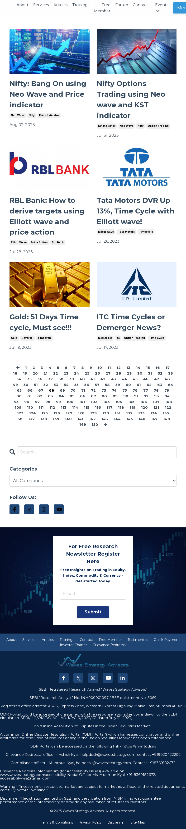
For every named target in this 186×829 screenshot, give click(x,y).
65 (19, 390)
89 (115, 396)
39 (71, 379)
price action (39, 242)
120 (144, 407)
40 (82, 379)
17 (168, 368)
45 (135, 379)
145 (129, 419)
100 (70, 402)
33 (170, 373)
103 (106, 402)
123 (20, 413)
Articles (61, 5)
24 (76, 373)
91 (136, 396)
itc (118, 338)
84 (61, 396)
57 (97, 385)
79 (166, 390)
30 (139, 373)
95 (16, 402)
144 (117, 419)
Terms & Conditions (57, 822)
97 (37, 402)
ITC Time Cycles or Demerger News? (131, 322)
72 (93, 390)
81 (29, 396)
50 (26, 385)
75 (124, 390)
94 (167, 396)
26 (97, 373)
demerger (105, 338)
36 (39, 379)
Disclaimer (116, 822)
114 (75, 407)
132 (129, 413)
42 (102, 379)
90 (125, 396)
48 (167, 379)
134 (153, 413)
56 (86, 385)
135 (166, 413)
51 (36, 385)
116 (98, 407)
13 (128, 368)
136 (19, 419)
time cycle (156, 338)
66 (30, 390)
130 (105, 413)
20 (35, 373)
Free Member (102, 8)
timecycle (146, 232)
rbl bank (58, 242)
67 (40, 390)
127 (69, 413)
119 (132, 407)
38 (60, 379)
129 (93, 413)
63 (159, 385)
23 (66, 373)
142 (92, 419)
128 (81, 413)
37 (50, 379)
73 (103, 390)
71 (83, 390)
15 (148, 368)
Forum (122, 5)
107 (156, 402)
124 (32, 413)
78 (156, 390)
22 (55, 373)
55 (76, 385)
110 (30, 407)
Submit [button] (93, 612)
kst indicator (106, 125)
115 (86, 407)
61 (139, 385)
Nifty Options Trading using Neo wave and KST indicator (131, 99)
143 (104, 419)
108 (168, 402)
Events (162, 8)
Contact (140, 5)
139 (56, 419)
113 (64, 407)
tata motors (126, 232)
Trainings (81, 5)
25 (87, 373)
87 (93, 396)
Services (41, 5)
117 (109, 407)
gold (14, 338)
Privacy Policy (90, 822)
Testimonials (138, 640)
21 (45, 373)
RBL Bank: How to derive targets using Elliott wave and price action (47, 216)
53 (56, 385)
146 (141, 419)
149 (82, 424)
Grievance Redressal (109, 645)
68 (51, 390)
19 (25, 373)
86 (82, 396)
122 (168, 407)
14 (138, 368)
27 (108, 373)
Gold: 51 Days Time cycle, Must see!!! (44, 322)
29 (129, 373)
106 (143, 402)
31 (150, 373)
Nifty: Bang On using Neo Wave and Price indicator (48, 94)
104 (118, 402)
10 (100, 368)
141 (80, 419)
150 (95, 424)
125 (45, 413)
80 (19, 396)
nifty (32, 115)
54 (66, 385)
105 (131, 402)
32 (160, 373)
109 (18, 407)
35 (29, 379)
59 (117, 385)
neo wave (17, 115)
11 (109, 368)
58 (107, 385)
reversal (27, 338)
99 (58, 402)
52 (45, 385)
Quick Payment (167, 640)
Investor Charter (73, 645)
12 (119, 368)
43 (113, 379)
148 (166, 419)
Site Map (137, 822)
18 (15, 373)
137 (31, 419)
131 (117, 413)
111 (41, 407)
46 (145, 379)
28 (118, 373)
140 (68, 419)
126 (56, 413)
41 (93, 379)
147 (154, 419)
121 (156, 407)
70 (73, 390)
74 (114, 390)
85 (72, 396)
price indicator (49, 115)
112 (52, 407)
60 (128, 385)
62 (149, 385)
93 (156, 396)
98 (47, 402)
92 (146, 396)
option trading (158, 125)
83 (50, 396)
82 (39, 396)
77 (145, 390)
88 (104, 396)
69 (62, 390)
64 (170, 385)
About (23, 5)
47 (156, 379)
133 (141, 413)
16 (158, 368)
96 (26, 402)
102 (94, 402)
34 (18, 379)
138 (43, 419)
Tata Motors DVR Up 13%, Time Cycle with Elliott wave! (135, 211)
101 (82, 402)
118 (121, 407)
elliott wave (19, 242)
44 (124, 379)
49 (15, 385)
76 (135, 390)
